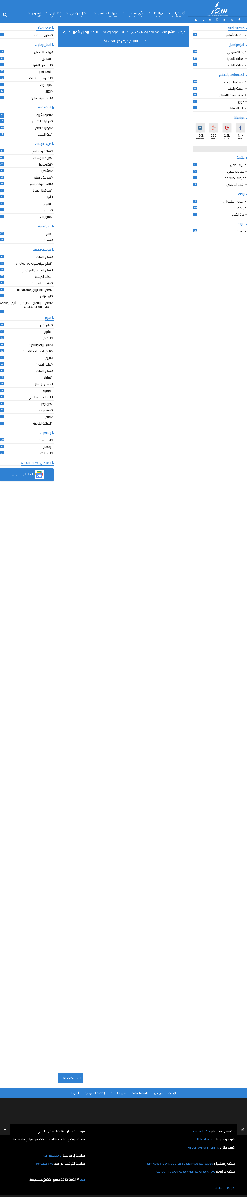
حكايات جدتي (235, 171)
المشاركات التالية (70, 1077)
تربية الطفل (237, 164)
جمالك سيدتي (235, 51)
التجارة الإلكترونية (40, 78)
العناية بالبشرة (235, 58)
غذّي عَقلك (135, 14)
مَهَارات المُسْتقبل (108, 14)
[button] (27, 474)
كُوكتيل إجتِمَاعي (79, 14)
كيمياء (46, 390)
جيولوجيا (45, 403)
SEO (48, 91)
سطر (82, 1179)
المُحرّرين (36, 14)
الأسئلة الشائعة (140, 1092)
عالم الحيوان (43, 364)
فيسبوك (45, 84)
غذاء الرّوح (55, 14)
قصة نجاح (45, 71)
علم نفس (45, 324)
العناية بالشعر (235, 64)
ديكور (47, 209)
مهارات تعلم (43, 127)
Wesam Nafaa (200, 1130)
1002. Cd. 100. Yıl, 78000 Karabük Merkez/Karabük (181, 1171)
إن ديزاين (45, 296)
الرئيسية (172, 1092)
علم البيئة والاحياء (40, 344)
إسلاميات (45, 439)
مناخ (48, 416)
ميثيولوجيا (44, 410)
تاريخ (48, 357)
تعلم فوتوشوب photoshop (33, 263)
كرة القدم (238, 214)
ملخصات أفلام (235, 35)
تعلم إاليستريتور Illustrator (34, 289)
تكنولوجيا (45, 164)
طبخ (48, 233)
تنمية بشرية (43, 114)
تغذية (47, 239)
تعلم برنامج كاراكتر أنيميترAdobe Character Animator (25, 304)
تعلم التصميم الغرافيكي (36, 269)
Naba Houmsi (204, 1138)
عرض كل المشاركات (114, 40)
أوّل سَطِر (178, 14)
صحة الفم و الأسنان (231, 94)
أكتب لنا (75, 1092)
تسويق (46, 58)
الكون (47, 337)
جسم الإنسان (42, 383)
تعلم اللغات (43, 256)
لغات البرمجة (43, 276)
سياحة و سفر (42, 177)
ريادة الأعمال (42, 51)
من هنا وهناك (42, 157)
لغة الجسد (44, 134)
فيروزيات (45, 216)
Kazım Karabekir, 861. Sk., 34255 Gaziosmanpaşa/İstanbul (174, 1163)
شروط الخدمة (118, 1092)
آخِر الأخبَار (158, 14)
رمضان (47, 446)
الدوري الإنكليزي (233, 201)
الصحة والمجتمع (234, 81)
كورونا (240, 101)
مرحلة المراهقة (234, 177)
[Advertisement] (123, 74)
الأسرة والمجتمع (40, 183)
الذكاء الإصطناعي (39, 397)
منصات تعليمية (41, 282)
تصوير (47, 203)
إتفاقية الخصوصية (95, 1092)
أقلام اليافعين (235, 184)
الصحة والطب (236, 88)
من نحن (158, 1092)
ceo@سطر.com (51, 1154)
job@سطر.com (43, 1163)
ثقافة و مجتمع (41, 151)
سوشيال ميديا (42, 190)
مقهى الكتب (42, 35)
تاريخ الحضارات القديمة (37, 351)
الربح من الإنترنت (41, 64)
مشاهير (46, 170)
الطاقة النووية (42, 423)
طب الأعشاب (236, 108)
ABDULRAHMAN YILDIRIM (201, 1146)
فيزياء (47, 377)
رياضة (240, 207)
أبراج (48, 196)
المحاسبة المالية (41, 97)
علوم (47, 331)
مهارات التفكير (41, 121)
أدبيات (240, 231)
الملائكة (45, 453)
